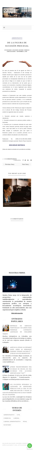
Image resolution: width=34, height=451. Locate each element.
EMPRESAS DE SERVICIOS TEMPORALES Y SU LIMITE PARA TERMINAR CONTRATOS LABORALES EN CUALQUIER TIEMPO (17, 330)
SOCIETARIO (7, 425)
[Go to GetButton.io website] (30, 449)
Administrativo (17, 38)
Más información (17, 313)
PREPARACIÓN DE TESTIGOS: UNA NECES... (16, 203)
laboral (16, 418)
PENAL (25, 421)
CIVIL (18, 415)
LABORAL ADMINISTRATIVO (12, 421)
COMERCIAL (7, 418)
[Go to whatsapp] (29, 445)
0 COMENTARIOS (11, 159)
